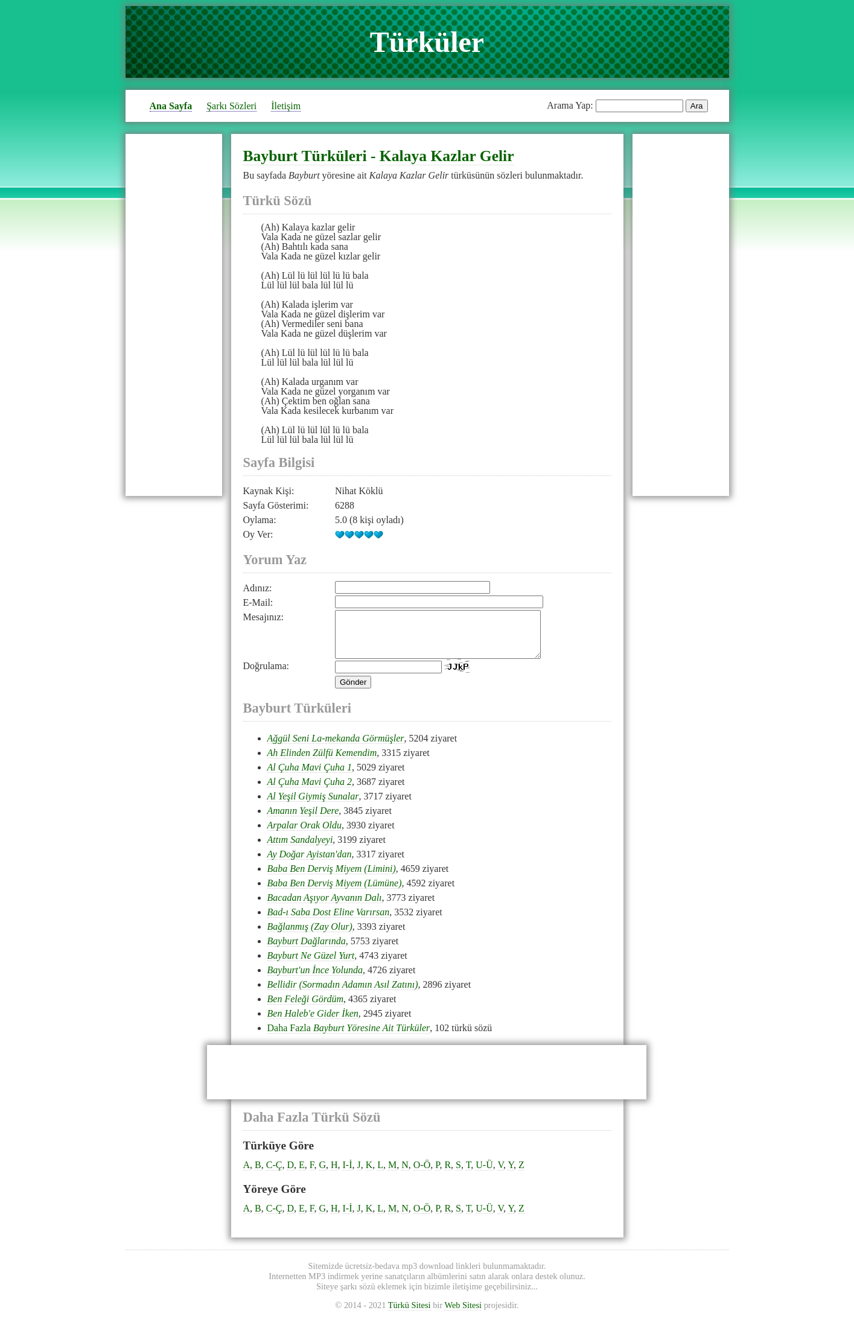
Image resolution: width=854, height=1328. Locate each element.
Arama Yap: (570, 105)
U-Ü (484, 1174)
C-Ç (274, 1174)
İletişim (286, 106)
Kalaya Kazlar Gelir (447, 156)
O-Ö (421, 1174)
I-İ (347, 1174)
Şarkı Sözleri (231, 106)
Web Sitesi (463, 1314)
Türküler (427, 42)
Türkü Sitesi (409, 1314)
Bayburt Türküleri (305, 156)
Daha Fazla (348, 1037)
